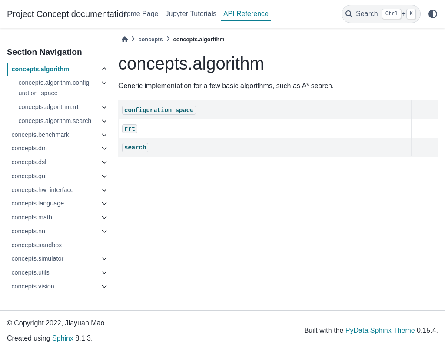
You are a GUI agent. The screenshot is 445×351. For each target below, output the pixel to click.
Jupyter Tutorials (191, 13)
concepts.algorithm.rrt (48, 106)
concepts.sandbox (36, 245)
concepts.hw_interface (42, 189)
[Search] (381, 14)
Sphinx (62, 338)
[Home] (125, 39)
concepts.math (31, 217)
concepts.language (37, 203)
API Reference (246, 13)
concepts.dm (29, 148)
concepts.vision (32, 286)
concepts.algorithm (40, 69)
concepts (150, 39)
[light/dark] (433, 14)
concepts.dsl (28, 162)
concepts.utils (30, 272)
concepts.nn (28, 231)
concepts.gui (28, 175)
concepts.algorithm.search (54, 120)
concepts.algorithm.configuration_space (53, 87)
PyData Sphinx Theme (380, 330)
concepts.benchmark (40, 134)
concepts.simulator (37, 258)
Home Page (140, 13)
